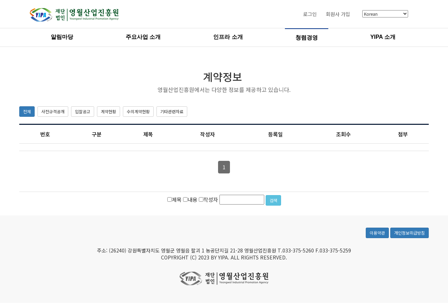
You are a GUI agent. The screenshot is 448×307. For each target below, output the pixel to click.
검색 (273, 200)
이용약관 (377, 233)
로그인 (310, 13)
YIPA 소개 (383, 37)
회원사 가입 (338, 13)
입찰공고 (82, 111)
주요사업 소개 (143, 37)
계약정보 (222, 76)
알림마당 (62, 37)
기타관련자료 (171, 111)
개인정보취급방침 (409, 233)
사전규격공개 (52, 111)
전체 (27, 111)
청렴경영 (306, 38)
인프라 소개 (228, 37)
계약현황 (108, 111)
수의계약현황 (138, 111)
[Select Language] (385, 14)
